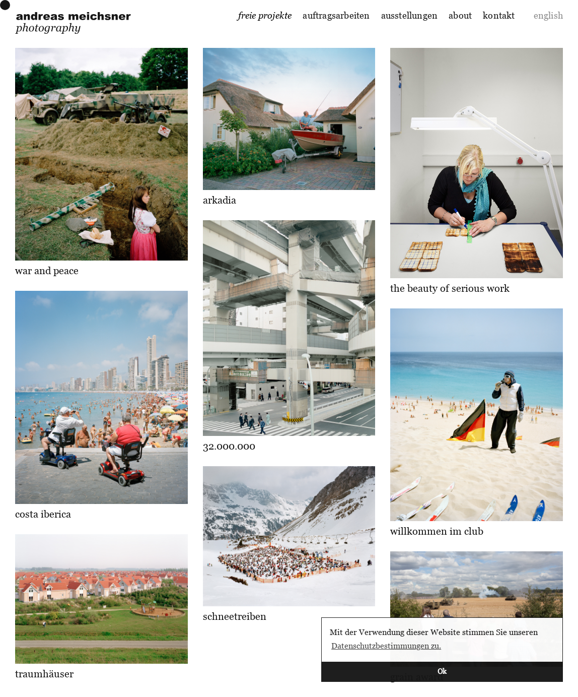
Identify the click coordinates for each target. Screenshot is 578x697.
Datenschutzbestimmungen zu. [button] (386, 645)
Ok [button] (442, 671)
